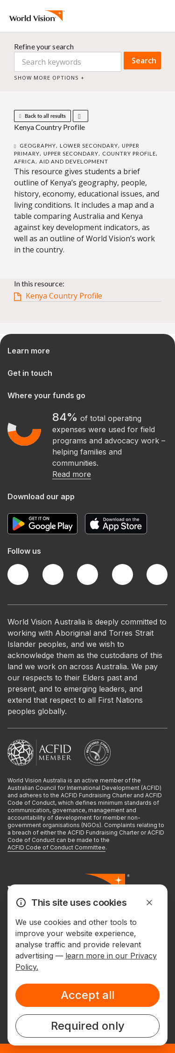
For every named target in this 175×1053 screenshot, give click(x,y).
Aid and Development (73, 161)
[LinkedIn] (122, 574)
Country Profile (129, 153)
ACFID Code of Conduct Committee (56, 847)
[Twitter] (52, 574)
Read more (71, 474)
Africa (24, 161)
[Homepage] (37, 15)
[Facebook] (17, 574)
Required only (88, 1026)
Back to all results (42, 116)
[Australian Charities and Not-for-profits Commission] (97, 753)
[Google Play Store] (42, 523)
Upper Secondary (70, 153)
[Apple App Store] (116, 523)
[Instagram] (87, 574)
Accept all (87, 995)
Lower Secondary (89, 146)
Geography (38, 146)
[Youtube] (157, 574)
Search (144, 60)
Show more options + (49, 77)
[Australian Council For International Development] (39, 753)
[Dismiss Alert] (149, 902)
